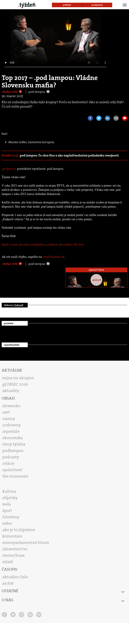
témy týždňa (14, 444)
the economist (15, 476)
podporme (9, 169)
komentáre (12, 536)
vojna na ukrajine (18, 378)
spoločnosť (12, 469)
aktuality (11, 390)
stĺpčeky (10, 497)
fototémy (11, 517)
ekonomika (13, 437)
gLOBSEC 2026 (15, 384)
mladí (8, 561)
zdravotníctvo (15, 549)
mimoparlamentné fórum (26, 542)
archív (8, 583)
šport (7, 510)
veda (6, 504)
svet (6, 412)
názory (9, 418)
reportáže (11, 431)
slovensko (11, 405)
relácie (8, 463)
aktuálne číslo (15, 577)
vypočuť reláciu (96, 269)
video (7, 523)
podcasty (11, 457)
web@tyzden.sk (53, 257)
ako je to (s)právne (19, 529)
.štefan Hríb (10, 92)
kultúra (9, 491)
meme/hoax (14, 555)
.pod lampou (37, 92)
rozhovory (12, 425)
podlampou (13, 450)
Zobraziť (18, 305)
